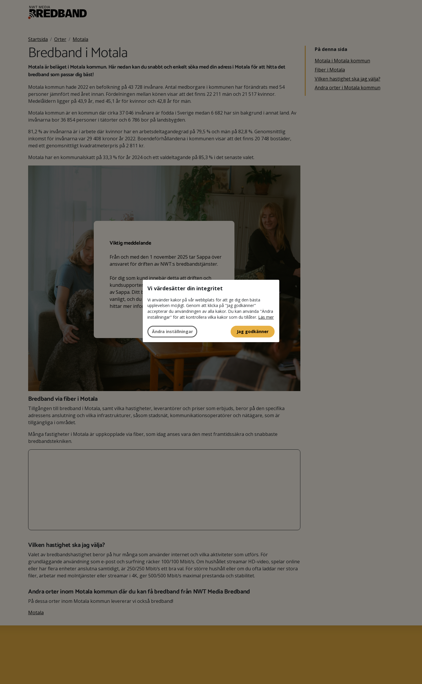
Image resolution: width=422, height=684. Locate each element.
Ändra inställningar (172, 331)
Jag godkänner (252, 331)
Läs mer (266, 317)
